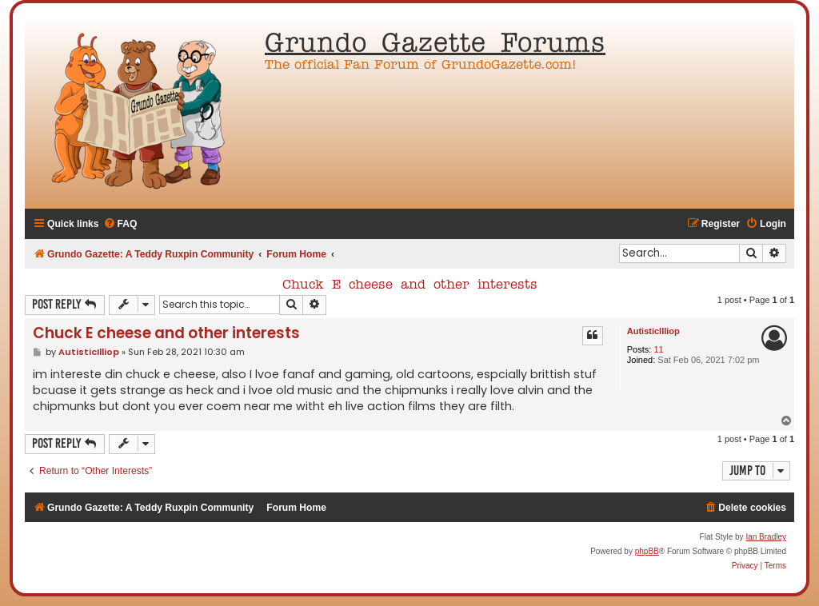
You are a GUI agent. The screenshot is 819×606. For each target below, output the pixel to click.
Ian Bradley (765, 536)
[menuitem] (120, 224)
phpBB (647, 551)
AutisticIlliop (653, 331)
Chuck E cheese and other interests (409, 285)
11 (658, 349)
